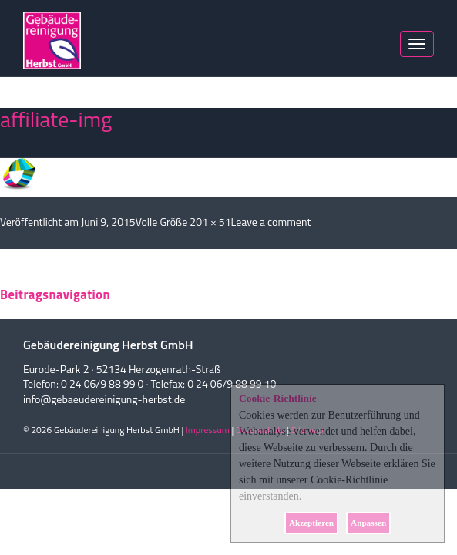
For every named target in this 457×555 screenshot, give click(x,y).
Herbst (52, 40)
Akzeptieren (311, 522)
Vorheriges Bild (34, 84)
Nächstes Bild (31, 100)
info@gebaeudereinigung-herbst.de (104, 399)
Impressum (208, 429)
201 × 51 (210, 222)
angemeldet (70, 276)
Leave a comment (271, 222)
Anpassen (368, 522)
